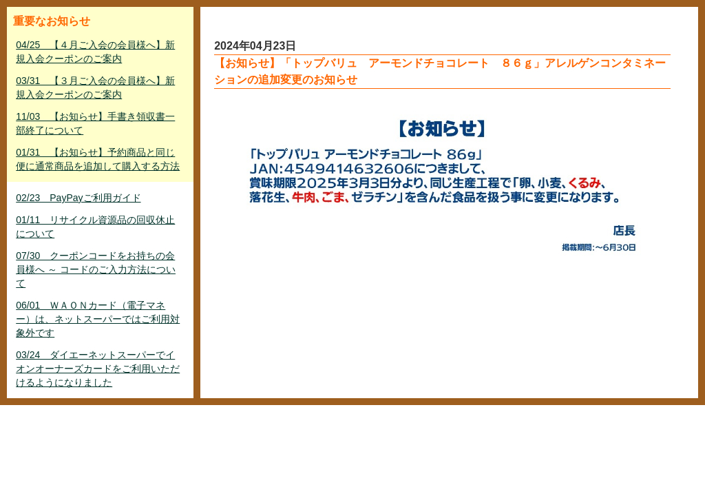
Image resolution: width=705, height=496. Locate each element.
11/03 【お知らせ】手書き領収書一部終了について (95, 123)
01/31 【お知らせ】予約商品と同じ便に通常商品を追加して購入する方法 (98, 159)
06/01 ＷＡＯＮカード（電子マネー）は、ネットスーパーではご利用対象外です (98, 319)
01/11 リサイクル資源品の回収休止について (95, 226)
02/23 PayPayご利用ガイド (78, 197)
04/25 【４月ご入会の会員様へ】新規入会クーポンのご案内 (95, 51)
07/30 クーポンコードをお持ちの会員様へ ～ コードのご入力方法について (96, 269)
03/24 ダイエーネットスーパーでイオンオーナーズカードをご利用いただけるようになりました (98, 368)
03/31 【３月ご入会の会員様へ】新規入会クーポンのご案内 (95, 87)
